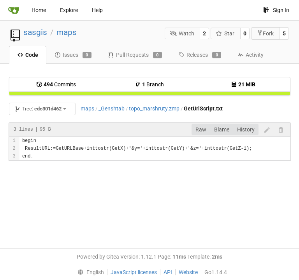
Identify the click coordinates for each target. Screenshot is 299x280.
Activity (250, 55)
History (246, 129)
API (168, 272)
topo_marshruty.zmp (154, 108)
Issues (73, 55)
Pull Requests (135, 55)
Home (39, 10)
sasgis (35, 32)
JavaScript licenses (134, 272)
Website (188, 272)
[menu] (89, 272)
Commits (56, 84)
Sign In (276, 10)
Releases (199, 55)
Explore (69, 10)
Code (27, 55)
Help (97, 10)
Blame (221, 129)
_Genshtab (111, 108)
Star (225, 33)
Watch (182, 33)
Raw (200, 129)
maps (66, 32)
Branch (149, 84)
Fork (265, 33)
